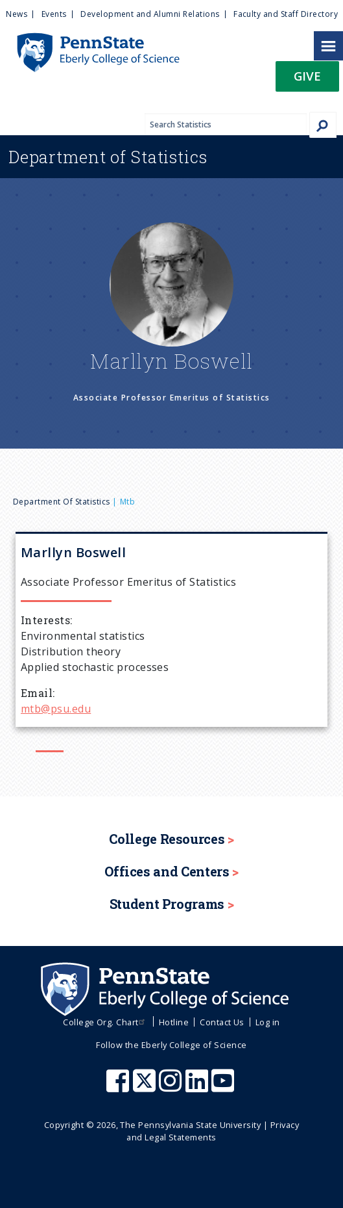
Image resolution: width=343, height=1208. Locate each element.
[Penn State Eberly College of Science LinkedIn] (198, 1087)
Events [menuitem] (54, 14)
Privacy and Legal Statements (212, 1131)
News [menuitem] (16, 14)
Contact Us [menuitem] (222, 1022)
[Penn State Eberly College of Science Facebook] (119, 1087)
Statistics (107, 157)
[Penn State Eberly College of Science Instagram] (172, 1087)
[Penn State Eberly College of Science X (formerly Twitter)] (146, 1087)
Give (307, 76)
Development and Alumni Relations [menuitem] (149, 14)
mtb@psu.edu (56, 709)
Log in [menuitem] (267, 1022)
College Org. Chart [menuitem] (105, 1022)
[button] (307, 80)
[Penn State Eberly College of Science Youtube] (224, 1087)
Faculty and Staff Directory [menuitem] (285, 14)
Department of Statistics (61, 501)
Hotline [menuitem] (174, 1022)
